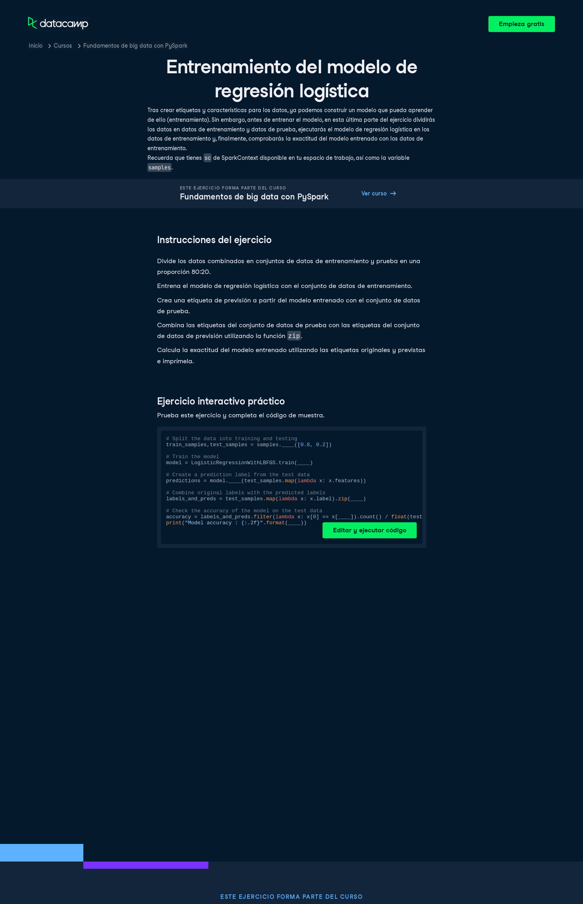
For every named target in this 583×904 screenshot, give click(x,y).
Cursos (63, 45)
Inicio (35, 45)
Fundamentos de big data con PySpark (135, 45)
